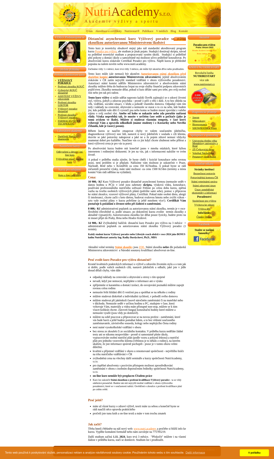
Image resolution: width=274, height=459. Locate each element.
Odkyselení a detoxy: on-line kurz (69, 153)
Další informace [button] (195, 452)
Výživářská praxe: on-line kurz (70, 160)
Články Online (204, 216)
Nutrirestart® (132, 31)
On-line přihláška (70, 69)
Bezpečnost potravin (204, 173)
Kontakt (183, 31)
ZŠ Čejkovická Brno (203, 149)
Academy (128, 12)
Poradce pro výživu (106, 51)
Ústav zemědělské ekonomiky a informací (204, 191)
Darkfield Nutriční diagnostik (68, 137)
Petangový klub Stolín (204, 156)
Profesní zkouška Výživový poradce (67, 116)
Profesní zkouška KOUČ (71, 86)
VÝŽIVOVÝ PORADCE (65, 81)
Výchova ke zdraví (204, 204)
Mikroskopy (198, 120)
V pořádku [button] (254, 452)
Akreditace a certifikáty (108, 31)
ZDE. (142, 247)
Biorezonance (199, 124)
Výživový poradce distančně (67, 110)
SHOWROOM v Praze (204, 128)
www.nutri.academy (145, 428)
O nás (89, 31)
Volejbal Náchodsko (203, 153)
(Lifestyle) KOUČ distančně (67, 91)
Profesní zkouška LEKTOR (67, 103)
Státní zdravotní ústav (204, 185)
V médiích (162, 31)
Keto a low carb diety (69, 175)
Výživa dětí (204, 208)
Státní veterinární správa (204, 181)
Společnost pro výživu (204, 200)
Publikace (148, 31)
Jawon (195, 117)
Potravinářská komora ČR (204, 177)
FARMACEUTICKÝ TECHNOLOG (69, 122)
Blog (173, 31)
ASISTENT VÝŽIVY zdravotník (69, 97)
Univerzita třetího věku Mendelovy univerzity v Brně (205, 143)
